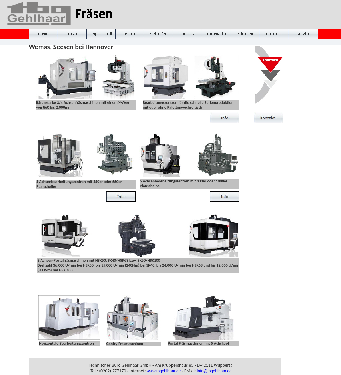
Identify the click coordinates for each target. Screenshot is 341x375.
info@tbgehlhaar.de (214, 371)
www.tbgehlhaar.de (164, 371)
